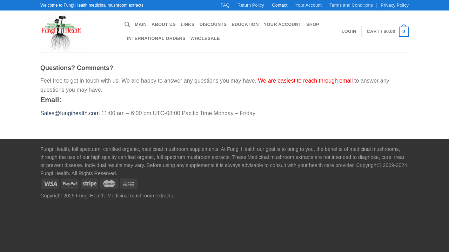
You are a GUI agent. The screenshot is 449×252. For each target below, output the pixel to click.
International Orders (156, 38)
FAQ (225, 5)
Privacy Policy (395, 5)
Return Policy (250, 5)
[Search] (127, 24)
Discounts (213, 24)
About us (164, 24)
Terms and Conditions (351, 5)
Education (245, 24)
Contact (279, 5)
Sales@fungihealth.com (70, 113)
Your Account (308, 5)
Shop (312, 24)
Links (188, 24)
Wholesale (205, 38)
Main (141, 24)
